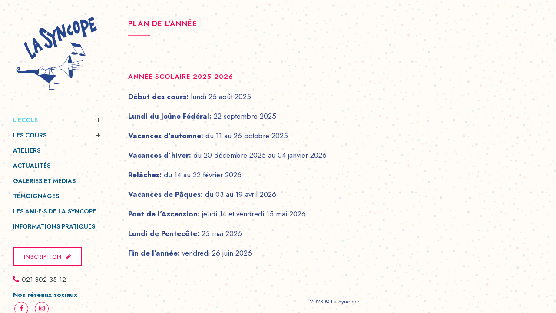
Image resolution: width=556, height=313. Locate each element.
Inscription (47, 257)
